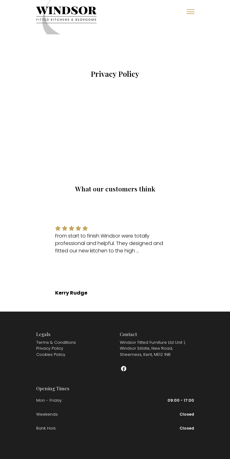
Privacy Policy (49, 348)
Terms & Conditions (56, 342)
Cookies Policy (50, 354)
